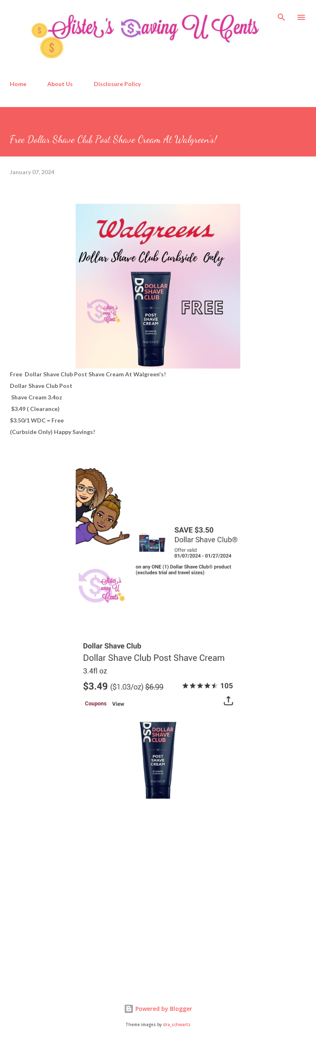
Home (18, 83)
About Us (60, 83)
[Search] (281, 15)
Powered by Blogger (158, 1009)
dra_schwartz (177, 1024)
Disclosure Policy (117, 83)
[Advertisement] (71, 915)
